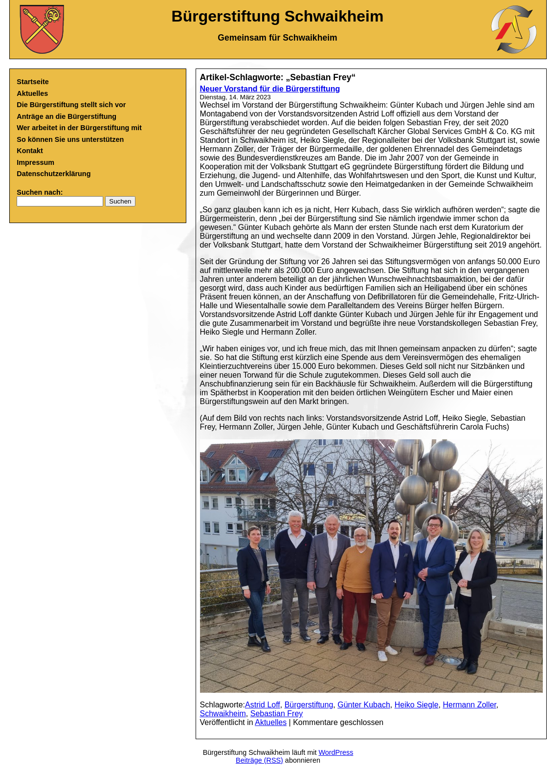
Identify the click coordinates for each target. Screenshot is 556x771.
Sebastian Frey (276, 713)
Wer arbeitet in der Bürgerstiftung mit (79, 128)
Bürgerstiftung (309, 705)
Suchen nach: (40, 192)
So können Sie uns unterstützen (70, 139)
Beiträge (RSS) (259, 760)
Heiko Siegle (417, 705)
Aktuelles (32, 93)
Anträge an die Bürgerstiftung (66, 116)
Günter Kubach (363, 705)
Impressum (35, 162)
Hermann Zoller (469, 705)
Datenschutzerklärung (53, 174)
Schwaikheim (223, 713)
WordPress (335, 752)
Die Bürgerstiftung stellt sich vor (71, 105)
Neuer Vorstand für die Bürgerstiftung (270, 89)
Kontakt (30, 151)
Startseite (33, 82)
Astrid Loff (262, 705)
